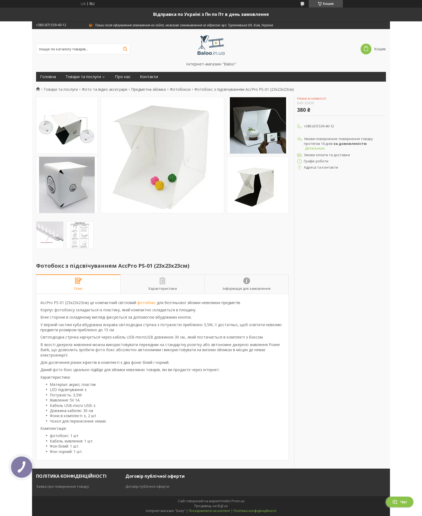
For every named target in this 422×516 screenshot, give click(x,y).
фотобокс (146, 302)
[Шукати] (124, 49)
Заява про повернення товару (62, 486)
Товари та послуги (83, 77)
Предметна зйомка (148, 89)
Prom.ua (237, 501)
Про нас (123, 77)
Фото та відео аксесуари (104, 89)
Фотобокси (180, 89)
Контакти (149, 77)
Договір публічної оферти (147, 486)
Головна (48, 77)
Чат (399, 502)
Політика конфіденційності (255, 510)
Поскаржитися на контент (209, 510)
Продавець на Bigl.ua (211, 506)
